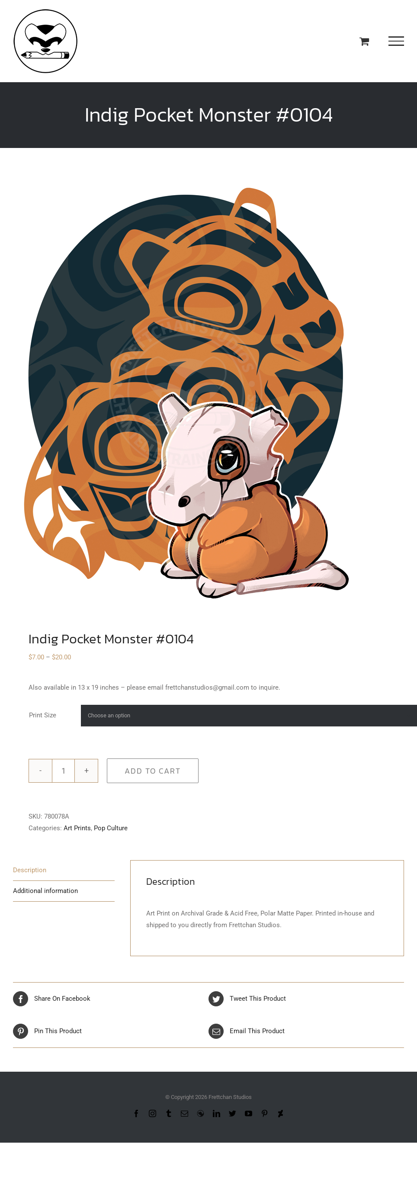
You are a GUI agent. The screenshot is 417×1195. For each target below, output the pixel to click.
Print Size (42, 715)
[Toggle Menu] (396, 41)
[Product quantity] (63, 770)
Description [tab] (29, 870)
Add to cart (153, 771)
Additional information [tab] (45, 891)
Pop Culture (111, 828)
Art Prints (77, 828)
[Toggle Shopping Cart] (364, 41)
